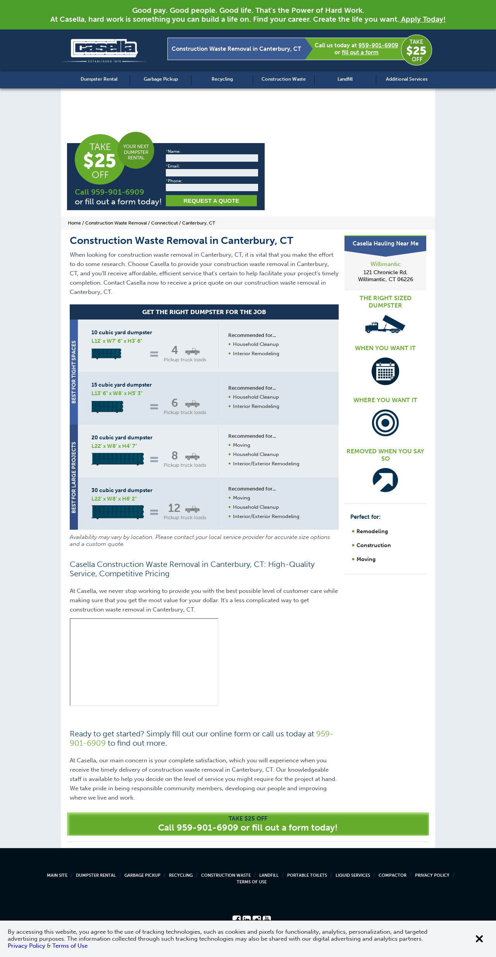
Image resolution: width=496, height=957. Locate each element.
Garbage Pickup (161, 79)
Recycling (222, 79)
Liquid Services (353, 875)
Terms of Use (252, 881)
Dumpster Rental (99, 79)
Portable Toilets (307, 875)
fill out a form (360, 52)
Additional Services (406, 79)
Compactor (392, 875)
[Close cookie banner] (479, 938)
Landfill (345, 79)
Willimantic (385, 264)
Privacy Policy (432, 875)
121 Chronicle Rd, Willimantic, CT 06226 (385, 276)
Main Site (57, 875)
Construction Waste (284, 79)
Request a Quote (211, 200)
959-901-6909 (378, 45)
